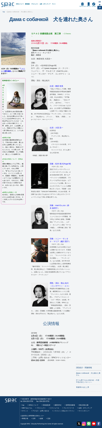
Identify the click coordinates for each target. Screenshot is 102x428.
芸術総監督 (46, 405)
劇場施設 (27, 4)
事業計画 (25, 418)
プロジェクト (34, 4)
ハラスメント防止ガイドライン (63, 411)
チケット (89, 6)
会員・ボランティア (45, 4)
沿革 (34, 418)
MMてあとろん (27, 408)
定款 (48, 418)
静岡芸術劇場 (70, 405)
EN (100, 2)
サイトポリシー (84, 411)
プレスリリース (68, 408)
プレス (53, 4)
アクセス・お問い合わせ (40, 411)
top (23, 405)
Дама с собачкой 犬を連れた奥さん (88, 374)
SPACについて (20, 4)
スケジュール (82, 6)
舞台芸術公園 (83, 405)
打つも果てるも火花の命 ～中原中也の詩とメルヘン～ (87, 381)
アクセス (94, 6)
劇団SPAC (58, 405)
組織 (41, 418)
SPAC (7, 5)
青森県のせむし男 (82, 387)
